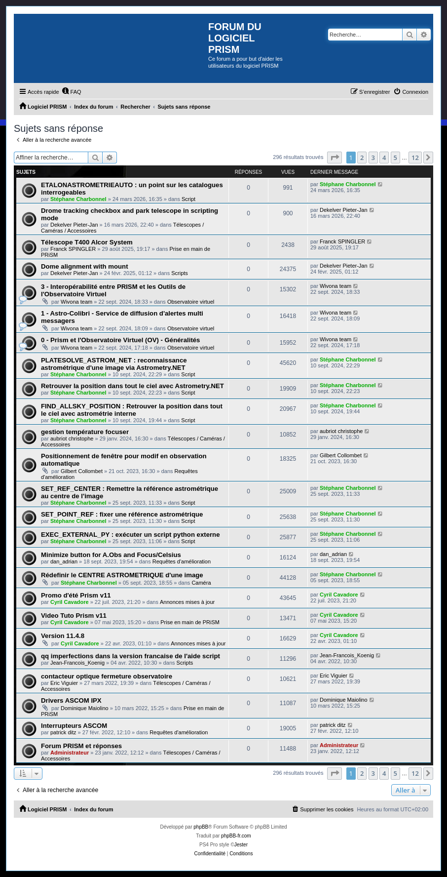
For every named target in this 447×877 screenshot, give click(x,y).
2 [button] (362, 157)
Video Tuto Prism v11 (74, 615)
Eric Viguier (64, 683)
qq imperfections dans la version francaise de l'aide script (130, 656)
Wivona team (76, 302)
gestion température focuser (85, 432)
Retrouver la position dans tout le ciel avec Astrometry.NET (132, 386)
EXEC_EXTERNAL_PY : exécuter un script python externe (130, 534)
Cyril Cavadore (69, 602)
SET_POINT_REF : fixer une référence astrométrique (122, 514)
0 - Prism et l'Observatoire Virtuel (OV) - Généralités (120, 340)
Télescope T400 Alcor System (87, 242)
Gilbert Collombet (82, 471)
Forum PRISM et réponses (81, 746)
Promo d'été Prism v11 (76, 595)
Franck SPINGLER (73, 249)
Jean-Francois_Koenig (77, 663)
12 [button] (415, 157)
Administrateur (69, 753)
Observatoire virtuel (190, 302)
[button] (334, 157)
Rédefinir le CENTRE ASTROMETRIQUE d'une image (122, 575)
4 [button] (384, 157)
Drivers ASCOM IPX (71, 700)
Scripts (179, 273)
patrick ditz (63, 732)
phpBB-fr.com (236, 835)
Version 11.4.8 (62, 635)
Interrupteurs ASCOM (74, 725)
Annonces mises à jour (187, 602)
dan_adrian (63, 561)
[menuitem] (71, 92)
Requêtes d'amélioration (181, 561)
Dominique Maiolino (85, 708)
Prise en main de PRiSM (190, 622)
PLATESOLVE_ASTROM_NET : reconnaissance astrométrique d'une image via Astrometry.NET (114, 364)
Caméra (201, 583)
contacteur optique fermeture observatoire (106, 676)
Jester (241, 844)
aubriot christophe (71, 438)
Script (188, 199)
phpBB (200, 827)
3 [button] (373, 157)
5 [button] (395, 157)
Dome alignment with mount (84, 266)
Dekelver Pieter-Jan (74, 225)
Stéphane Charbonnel (78, 199)
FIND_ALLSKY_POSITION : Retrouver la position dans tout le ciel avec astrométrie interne (132, 409)
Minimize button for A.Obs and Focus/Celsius (111, 554)
